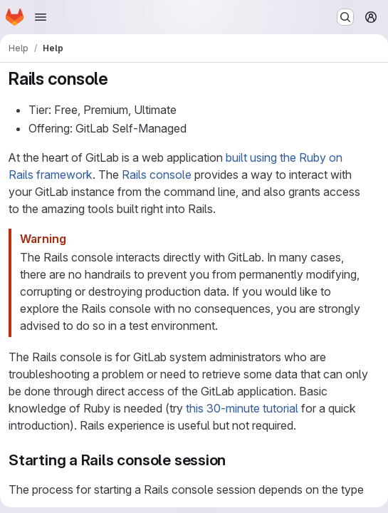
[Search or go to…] (345, 17)
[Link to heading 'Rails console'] (117, 78)
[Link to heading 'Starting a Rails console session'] (234, 460)
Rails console (157, 174)
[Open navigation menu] (40, 17)
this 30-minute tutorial (242, 408)
